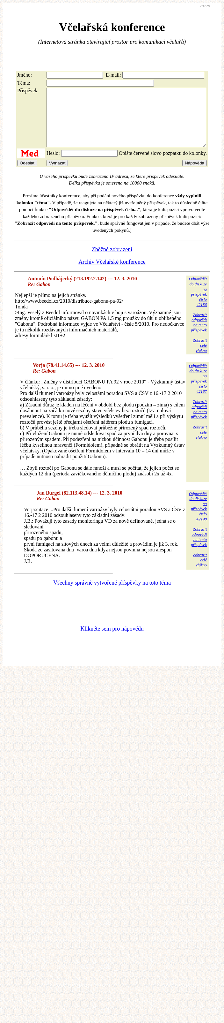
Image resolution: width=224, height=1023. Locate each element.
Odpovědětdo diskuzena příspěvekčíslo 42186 (198, 303)
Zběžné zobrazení (112, 261)
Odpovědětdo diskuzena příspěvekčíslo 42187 (198, 390)
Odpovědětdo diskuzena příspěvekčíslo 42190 (198, 518)
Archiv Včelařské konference (112, 273)
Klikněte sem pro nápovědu (111, 640)
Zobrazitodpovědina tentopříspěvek (199, 334)
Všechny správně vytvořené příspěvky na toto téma (112, 594)
